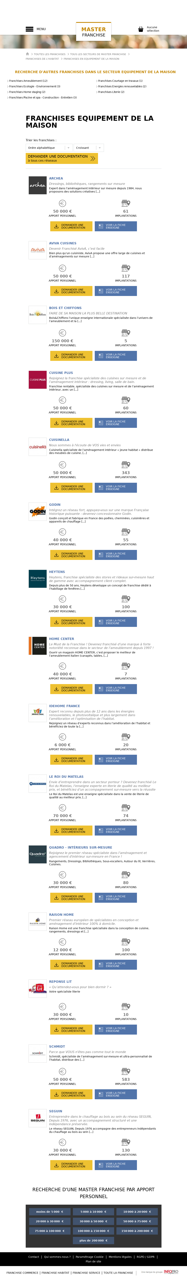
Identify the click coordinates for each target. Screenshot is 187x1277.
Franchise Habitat (55, 1272)
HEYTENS (57, 572)
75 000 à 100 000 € (50, 1230)
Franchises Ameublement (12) (27, 80)
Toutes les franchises (49, 54)
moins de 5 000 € (49, 1211)
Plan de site (93, 1261)
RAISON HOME (61, 915)
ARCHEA (56, 178)
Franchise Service (86, 1272)
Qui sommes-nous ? (57, 1256)
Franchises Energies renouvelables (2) (121, 86)
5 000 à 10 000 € (93, 1211)
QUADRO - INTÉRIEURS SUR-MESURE (80, 847)
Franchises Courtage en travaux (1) (119, 80)
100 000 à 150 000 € (93, 1230)
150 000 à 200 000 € (137, 1230)
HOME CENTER (61, 639)
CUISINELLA (59, 440)
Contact (33, 1256)
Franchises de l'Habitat (42, 58)
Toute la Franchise (118, 1272)
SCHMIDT (57, 1046)
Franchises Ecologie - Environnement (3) (33, 86)
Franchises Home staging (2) (26, 91)
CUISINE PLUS (61, 373)
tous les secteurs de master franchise (98, 54)
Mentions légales (120, 1256)
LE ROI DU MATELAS (66, 777)
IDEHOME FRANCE (64, 706)
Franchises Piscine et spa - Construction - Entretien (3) (42, 97)
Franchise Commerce (22, 1272)
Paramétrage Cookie (90, 1256)
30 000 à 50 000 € (93, 1221)
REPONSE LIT (60, 982)
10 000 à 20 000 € (137, 1211)
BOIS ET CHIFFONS (65, 308)
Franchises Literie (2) (110, 91)
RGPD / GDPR (146, 1256)
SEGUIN (55, 1111)
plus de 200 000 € (94, 1240)
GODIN (54, 505)
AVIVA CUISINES (63, 243)
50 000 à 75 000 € (137, 1221)
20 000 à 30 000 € (50, 1221)
